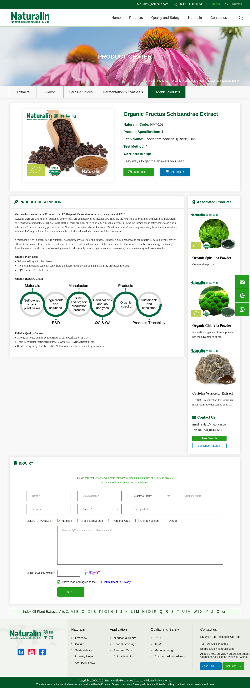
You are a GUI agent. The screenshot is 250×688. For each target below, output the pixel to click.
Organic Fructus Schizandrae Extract (218, 80)
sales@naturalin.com (152, 4)
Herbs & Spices (81, 92)
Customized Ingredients (170, 656)
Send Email (139, 171)
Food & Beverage (90, 520)
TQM (158, 644)
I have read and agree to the (94, 582)
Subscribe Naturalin (209, 445)
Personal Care (119, 520)
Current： (151, 80)
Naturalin (195, 18)
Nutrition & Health (125, 638)
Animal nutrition (147, 520)
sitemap (167, 680)
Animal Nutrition (124, 656)
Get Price (175, 171)
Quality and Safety (165, 18)
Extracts (23, 92)
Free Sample (209, 438)
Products (136, 18)
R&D (158, 638)
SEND (71, 592)
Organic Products (166, 92)
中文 (226, 4)
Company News (85, 662)
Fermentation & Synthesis (123, 92)
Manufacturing (164, 650)
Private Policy (154, 680)
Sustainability (83, 650)
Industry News (84, 656)
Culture (79, 644)
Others (170, 520)
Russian (237, 4)
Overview (81, 638)
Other (221, 611)
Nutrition (64, 520)
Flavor (50, 92)
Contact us (218, 18)
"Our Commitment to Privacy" (114, 582)
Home (116, 18)
